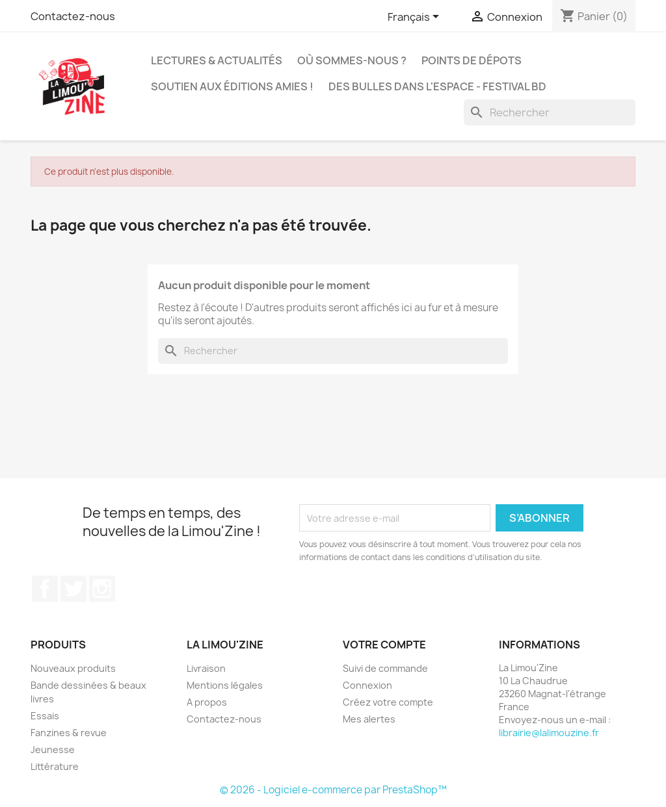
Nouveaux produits (73, 668)
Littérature (55, 766)
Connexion (367, 685)
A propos (207, 702)
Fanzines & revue (69, 732)
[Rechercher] (549, 112)
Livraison (206, 668)
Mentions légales (225, 685)
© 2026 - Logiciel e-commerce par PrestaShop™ (333, 790)
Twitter (73, 589)
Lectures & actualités (216, 60)
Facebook (45, 589)
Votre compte (384, 644)
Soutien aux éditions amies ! (232, 86)
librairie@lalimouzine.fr (549, 732)
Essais (45, 716)
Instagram (102, 589)
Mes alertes (369, 719)
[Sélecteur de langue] (416, 17)
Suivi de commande (385, 668)
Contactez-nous (73, 16)
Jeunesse (53, 749)
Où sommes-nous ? (351, 60)
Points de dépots (471, 60)
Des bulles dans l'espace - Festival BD (437, 86)
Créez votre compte (388, 702)
